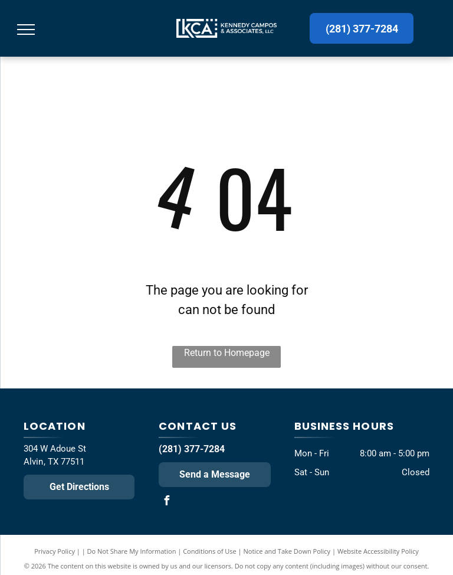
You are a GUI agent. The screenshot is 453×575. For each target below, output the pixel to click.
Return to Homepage (227, 352)
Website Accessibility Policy (378, 551)
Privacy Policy (54, 551)
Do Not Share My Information (131, 551)
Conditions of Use (210, 551)
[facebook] (166, 502)
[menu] (26, 29)
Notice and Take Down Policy (287, 551)
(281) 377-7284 (192, 449)
